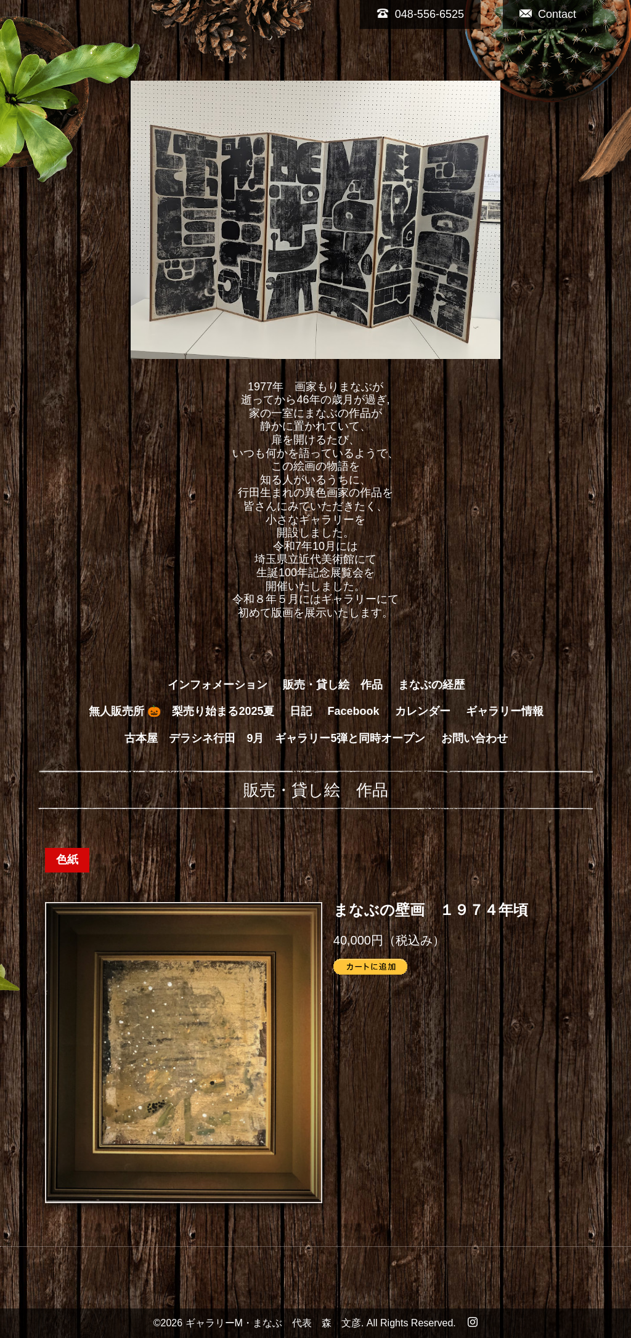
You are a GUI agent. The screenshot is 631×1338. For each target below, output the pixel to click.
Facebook (354, 711)
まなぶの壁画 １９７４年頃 (430, 910)
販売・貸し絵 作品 (333, 685)
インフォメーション (217, 685)
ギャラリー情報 (504, 711)
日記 (301, 711)
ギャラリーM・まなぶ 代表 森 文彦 (273, 1323)
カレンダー (422, 711)
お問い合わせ (474, 738)
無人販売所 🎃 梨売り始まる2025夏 (181, 711)
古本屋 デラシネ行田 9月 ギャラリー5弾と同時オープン (274, 738)
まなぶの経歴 (431, 685)
